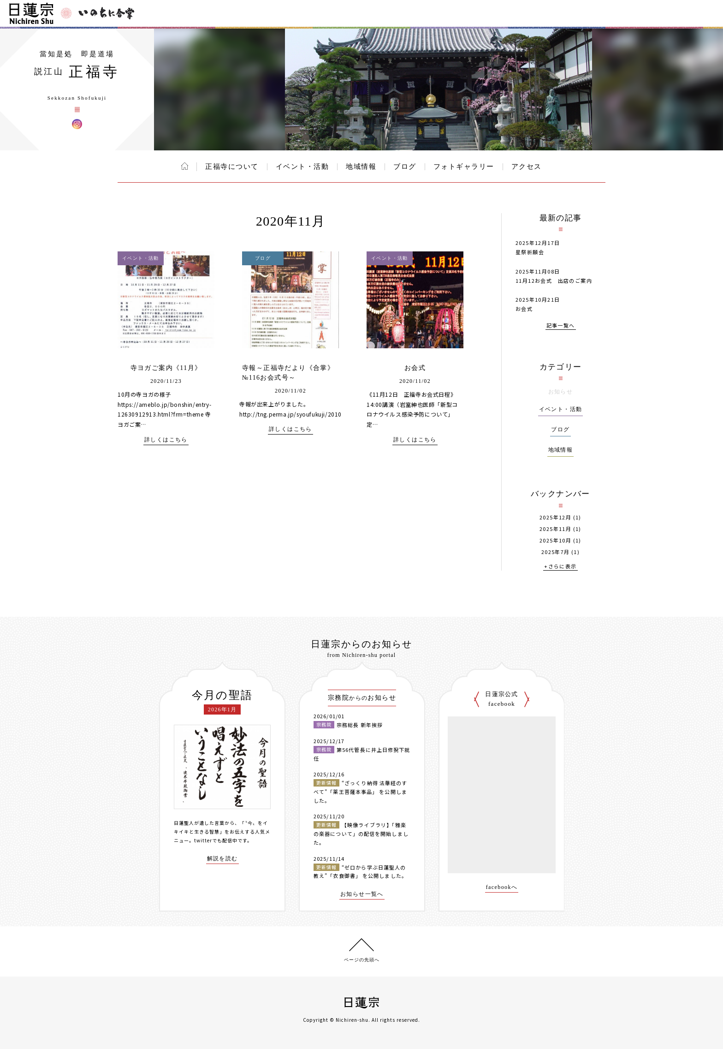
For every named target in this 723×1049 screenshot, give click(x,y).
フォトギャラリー (463, 166)
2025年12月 (555, 517)
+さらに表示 (560, 567)
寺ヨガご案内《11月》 (166, 367)
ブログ (404, 166)
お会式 (415, 367)
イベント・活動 (302, 166)
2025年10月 (555, 540)
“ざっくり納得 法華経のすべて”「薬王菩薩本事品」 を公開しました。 (360, 791)
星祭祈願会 (530, 252)
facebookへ (502, 887)
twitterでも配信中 (215, 840)
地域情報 (361, 166)
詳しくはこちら (166, 440)
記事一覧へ (560, 326)
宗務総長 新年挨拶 (360, 724)
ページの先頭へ (361, 959)
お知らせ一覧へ (362, 894)
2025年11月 (555, 528)
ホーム (184, 166)
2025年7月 (555, 551)
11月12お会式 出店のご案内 (554, 280)
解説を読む (222, 859)
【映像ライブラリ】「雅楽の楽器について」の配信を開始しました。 (361, 833)
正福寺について (232, 166)
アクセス (526, 166)
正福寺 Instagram (77, 124)
